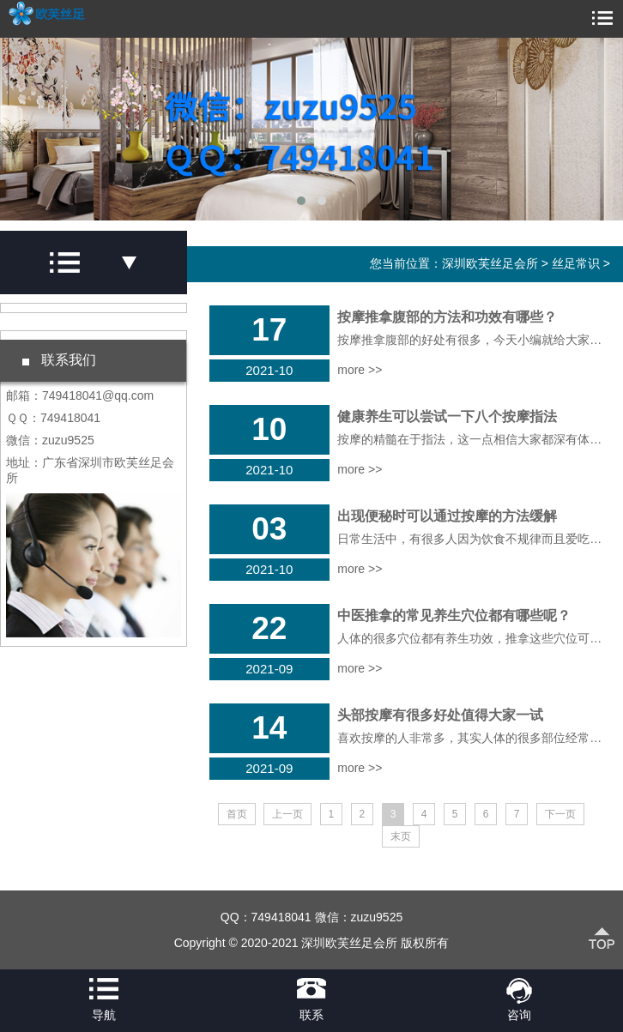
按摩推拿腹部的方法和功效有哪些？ (447, 317)
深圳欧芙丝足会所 (490, 263)
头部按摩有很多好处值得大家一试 (440, 715)
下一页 (560, 814)
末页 (400, 836)
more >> (359, 370)
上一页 (287, 814)
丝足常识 (576, 263)
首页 (237, 814)
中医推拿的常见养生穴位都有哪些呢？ (454, 615)
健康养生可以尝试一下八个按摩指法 (447, 416)
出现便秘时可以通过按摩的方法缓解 (447, 516)
